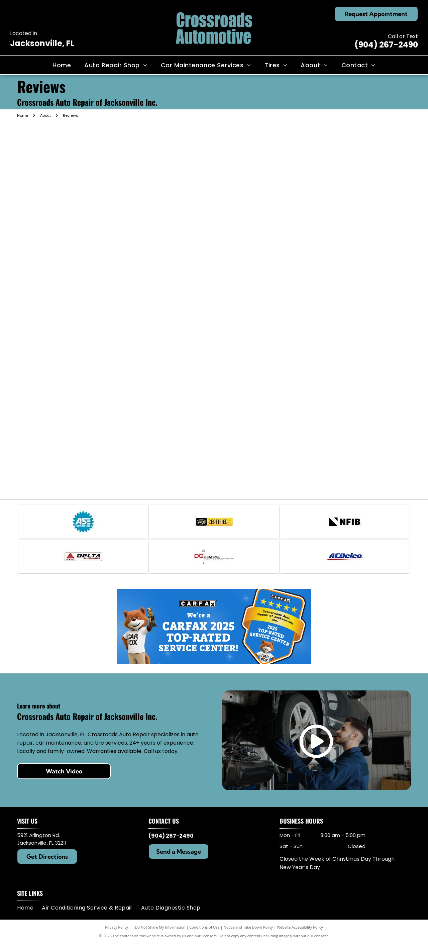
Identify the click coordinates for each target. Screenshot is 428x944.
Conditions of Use (204, 927)
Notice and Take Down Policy (248, 927)
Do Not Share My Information (160, 927)
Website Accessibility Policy (300, 927)
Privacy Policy (116, 927)
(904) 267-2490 (386, 44)
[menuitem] (62, 65)
